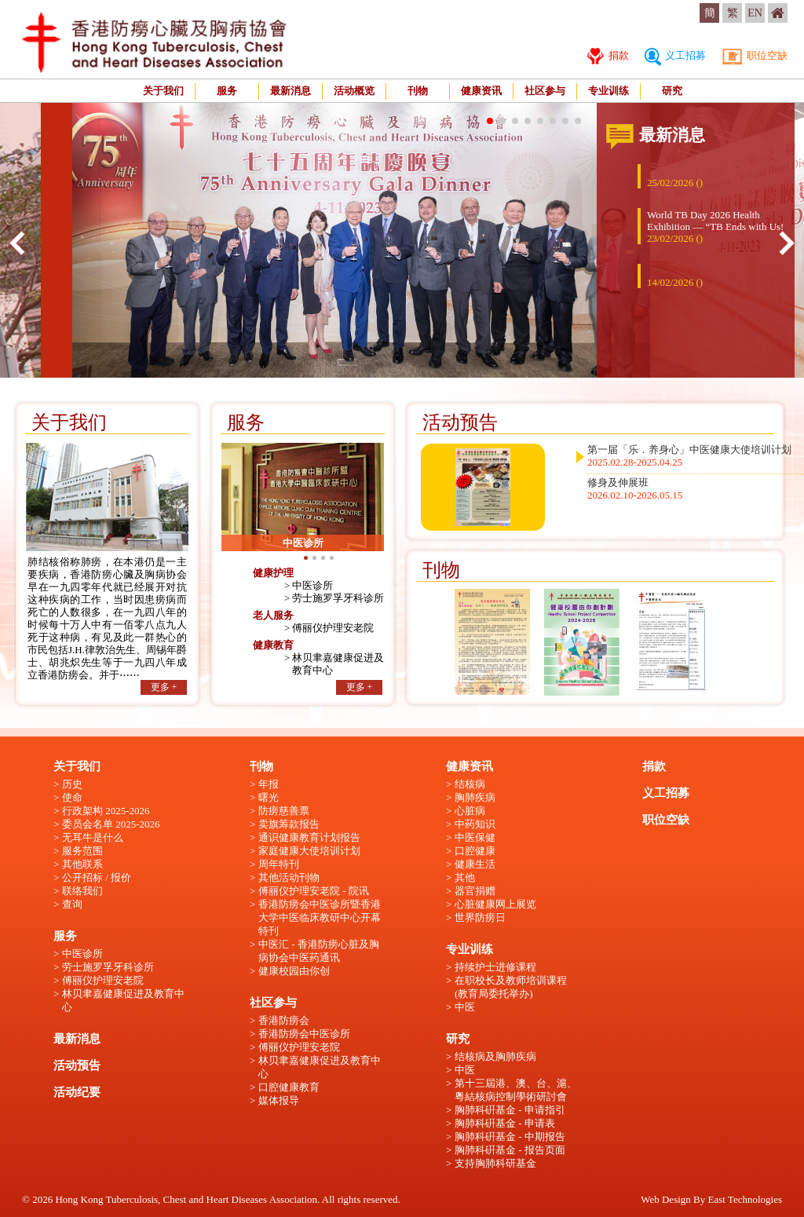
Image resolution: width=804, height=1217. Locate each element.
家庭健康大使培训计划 (309, 851)
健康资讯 (481, 91)
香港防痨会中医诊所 (304, 1034)
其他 (465, 877)
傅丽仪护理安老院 (333, 628)
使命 (72, 797)
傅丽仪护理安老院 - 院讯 (313, 891)
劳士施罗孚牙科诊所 (338, 598)
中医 (465, 1007)
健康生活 (475, 864)
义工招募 (675, 55)
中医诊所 (312, 585)
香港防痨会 (283, 1020)
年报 (268, 784)
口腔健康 (475, 851)
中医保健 (475, 837)
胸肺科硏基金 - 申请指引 (510, 1110)
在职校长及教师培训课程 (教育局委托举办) (511, 987)
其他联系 (82, 864)
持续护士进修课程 (495, 967)
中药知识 (475, 824)
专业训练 (608, 91)
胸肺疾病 (475, 797)
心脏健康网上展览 (495, 904)
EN (754, 13)
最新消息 (290, 91)
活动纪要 (76, 1092)
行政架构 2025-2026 (106, 811)
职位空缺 (755, 55)
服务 (227, 91)
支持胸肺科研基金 (495, 1163)
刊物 (417, 91)
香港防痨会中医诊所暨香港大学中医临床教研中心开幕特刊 (319, 917)
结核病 (470, 784)
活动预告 (76, 1065)
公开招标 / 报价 (96, 877)
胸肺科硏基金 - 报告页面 (510, 1150)
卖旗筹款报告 (289, 824)
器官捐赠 (475, 891)
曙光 (268, 797)
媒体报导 (278, 1100)
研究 (672, 91)
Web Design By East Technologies (711, 1199)
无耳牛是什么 (92, 837)
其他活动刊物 (289, 877)
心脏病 (470, 811)
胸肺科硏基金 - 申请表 (505, 1123)
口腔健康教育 (289, 1087)
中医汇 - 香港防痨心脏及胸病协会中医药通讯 (318, 950)
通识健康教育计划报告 (309, 837)
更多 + (164, 687)
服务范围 (82, 851)
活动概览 (354, 91)
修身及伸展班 (634, 489)
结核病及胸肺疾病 (495, 1056)
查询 (72, 904)
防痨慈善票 (283, 811)
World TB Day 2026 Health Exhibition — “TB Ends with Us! (715, 226)
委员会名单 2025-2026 (111, 824)
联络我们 (82, 891)
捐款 (607, 55)
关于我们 (163, 91)
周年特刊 (278, 864)
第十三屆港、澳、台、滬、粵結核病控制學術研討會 (516, 1089)
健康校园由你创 (294, 971)
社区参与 (544, 91)
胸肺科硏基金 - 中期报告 (510, 1136)
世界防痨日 (480, 917)
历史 (72, 784)
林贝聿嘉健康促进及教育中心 (123, 1000)
